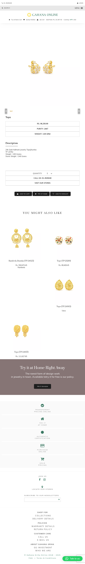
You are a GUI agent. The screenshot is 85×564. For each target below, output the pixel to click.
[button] (77, 8)
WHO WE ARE (43, 551)
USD (74, 20)
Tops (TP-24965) (64, 306)
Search (6, 8)
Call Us (43, 537)
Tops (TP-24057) (21, 352)
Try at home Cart (15, 20)
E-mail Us (43, 540)
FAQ (31, 558)
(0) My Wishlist (29, 20)
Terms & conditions (46, 558)
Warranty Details (43, 526)
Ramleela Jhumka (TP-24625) (21, 261)
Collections (43, 516)
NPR (71, 20)
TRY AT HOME (42, 194)
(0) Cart (40, 20)
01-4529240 (7, 3)
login (80, 3)
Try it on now (42, 386)
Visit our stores (42, 183)
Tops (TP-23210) (64, 261)
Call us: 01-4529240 (42, 178)
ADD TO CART (25, 194)
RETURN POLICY (43, 529)
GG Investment (43, 548)
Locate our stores (42, 488)
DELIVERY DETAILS (43, 519)
